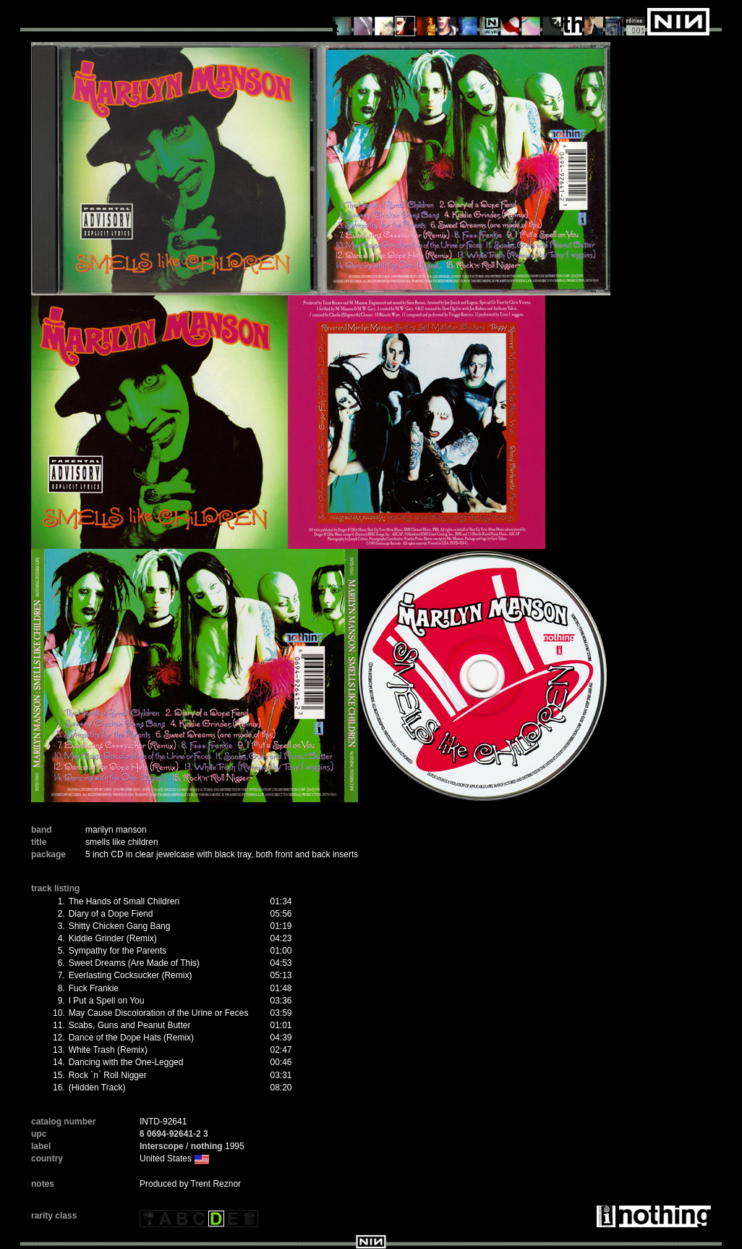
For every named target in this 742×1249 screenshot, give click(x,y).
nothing (207, 1146)
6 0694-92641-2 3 (174, 1134)
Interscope (162, 1146)
